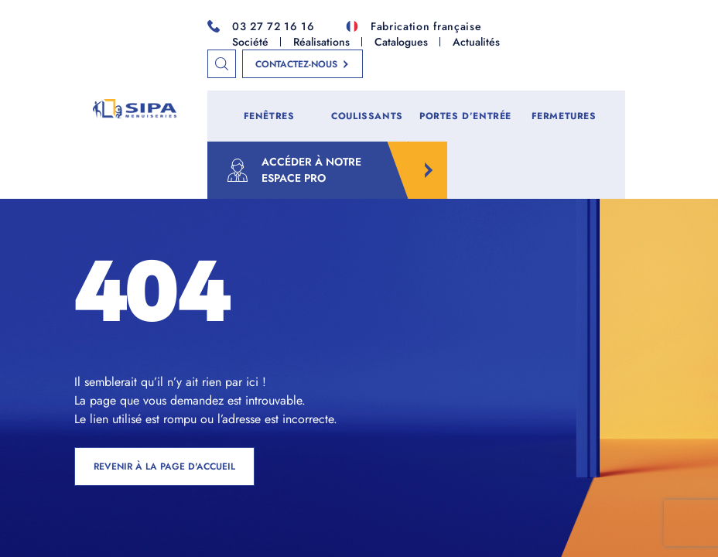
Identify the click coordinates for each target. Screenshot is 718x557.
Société (250, 42)
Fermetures (564, 116)
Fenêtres (269, 116)
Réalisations (321, 42)
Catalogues (401, 42)
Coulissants (367, 116)
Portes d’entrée (465, 116)
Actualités (476, 42)
